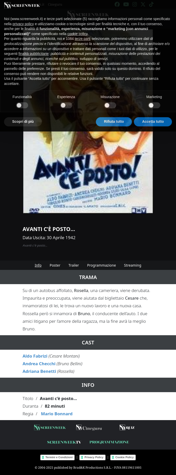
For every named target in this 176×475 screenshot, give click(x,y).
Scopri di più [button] (23, 116)
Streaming (132, 265)
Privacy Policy (93, 457)
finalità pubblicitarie (34, 49)
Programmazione (101, 265)
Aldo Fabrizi (35, 356)
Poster (55, 265)
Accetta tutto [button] (153, 116)
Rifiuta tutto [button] (114, 116)
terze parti (83, 34)
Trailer (73, 265)
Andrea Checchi (39, 363)
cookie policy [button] (77, 28)
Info (38, 265)
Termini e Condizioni (59, 457)
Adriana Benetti (39, 371)
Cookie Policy (124, 457)
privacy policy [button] (23, 19)
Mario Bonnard (57, 414)
